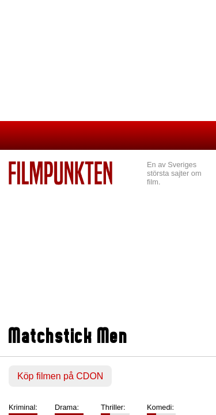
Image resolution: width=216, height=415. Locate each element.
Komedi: (160, 407)
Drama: (67, 407)
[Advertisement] (108, 257)
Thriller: (113, 407)
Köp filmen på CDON (60, 376)
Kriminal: (23, 407)
